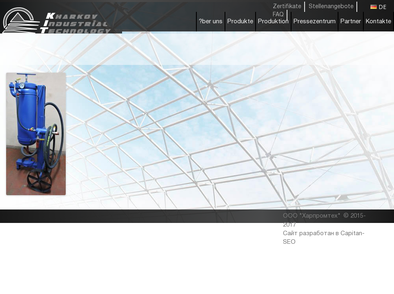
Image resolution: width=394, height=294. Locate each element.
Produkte (240, 21)
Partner (351, 21)
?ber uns (211, 21)
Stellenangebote (331, 6)
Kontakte (378, 21)
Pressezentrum (315, 21)
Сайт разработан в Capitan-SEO (324, 238)
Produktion (273, 21)
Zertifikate (287, 6)
